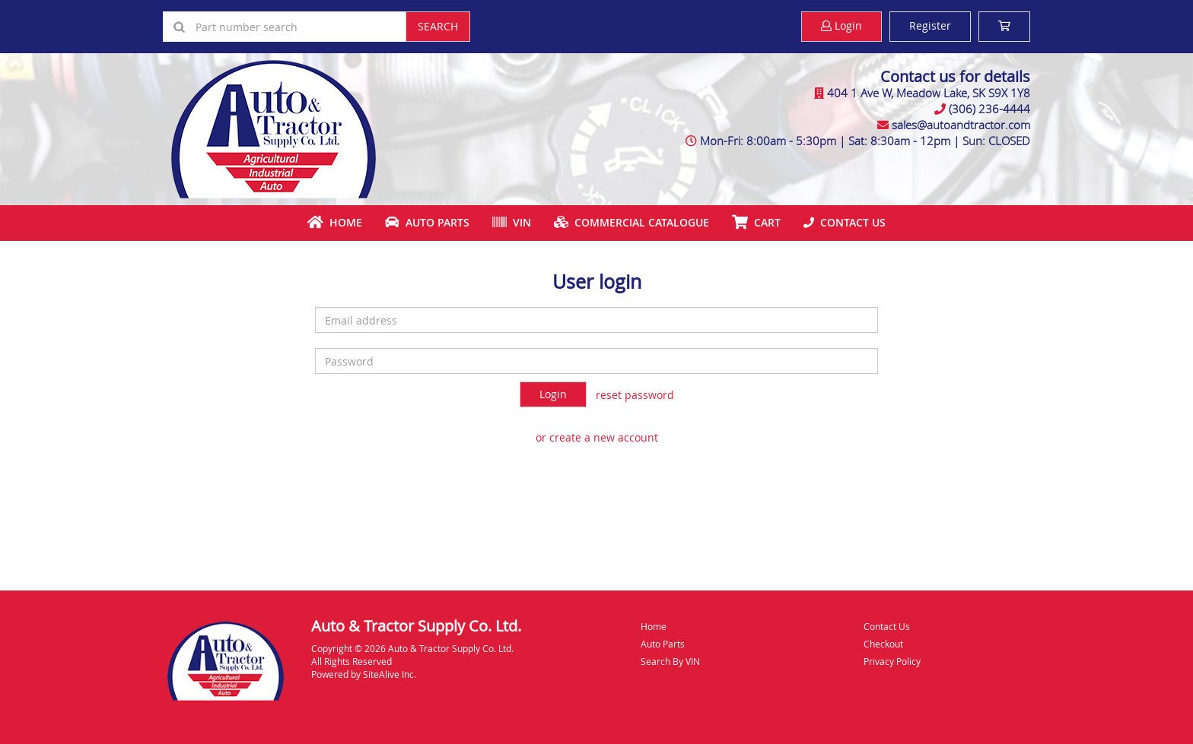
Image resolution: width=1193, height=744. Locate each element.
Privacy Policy (892, 661)
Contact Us (844, 222)
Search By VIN (670, 661)
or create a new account (597, 437)
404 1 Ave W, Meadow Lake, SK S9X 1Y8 (928, 92)
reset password (635, 395)
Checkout (883, 644)
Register (930, 25)
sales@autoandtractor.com (961, 124)
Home (334, 222)
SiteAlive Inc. (389, 674)
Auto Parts (427, 222)
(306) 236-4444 (989, 108)
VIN (511, 222)
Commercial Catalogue (631, 222)
